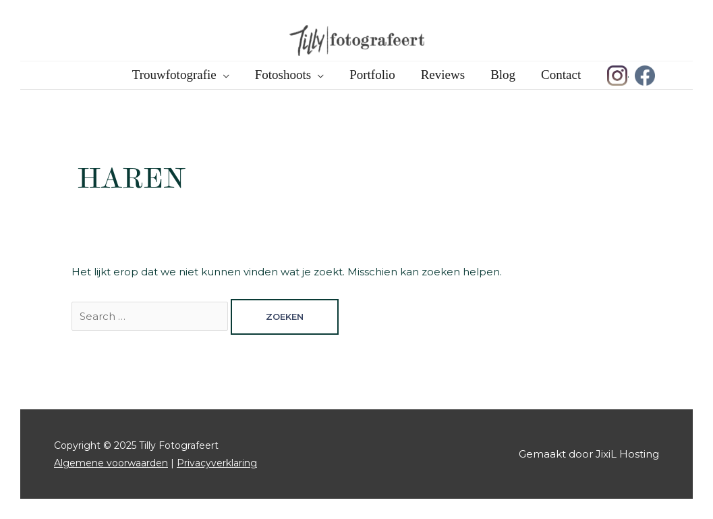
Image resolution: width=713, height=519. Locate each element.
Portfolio (372, 74)
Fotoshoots (283, 74)
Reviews (443, 74)
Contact (561, 74)
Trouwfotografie (174, 74)
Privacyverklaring (217, 463)
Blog (502, 74)
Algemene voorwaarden (111, 463)
